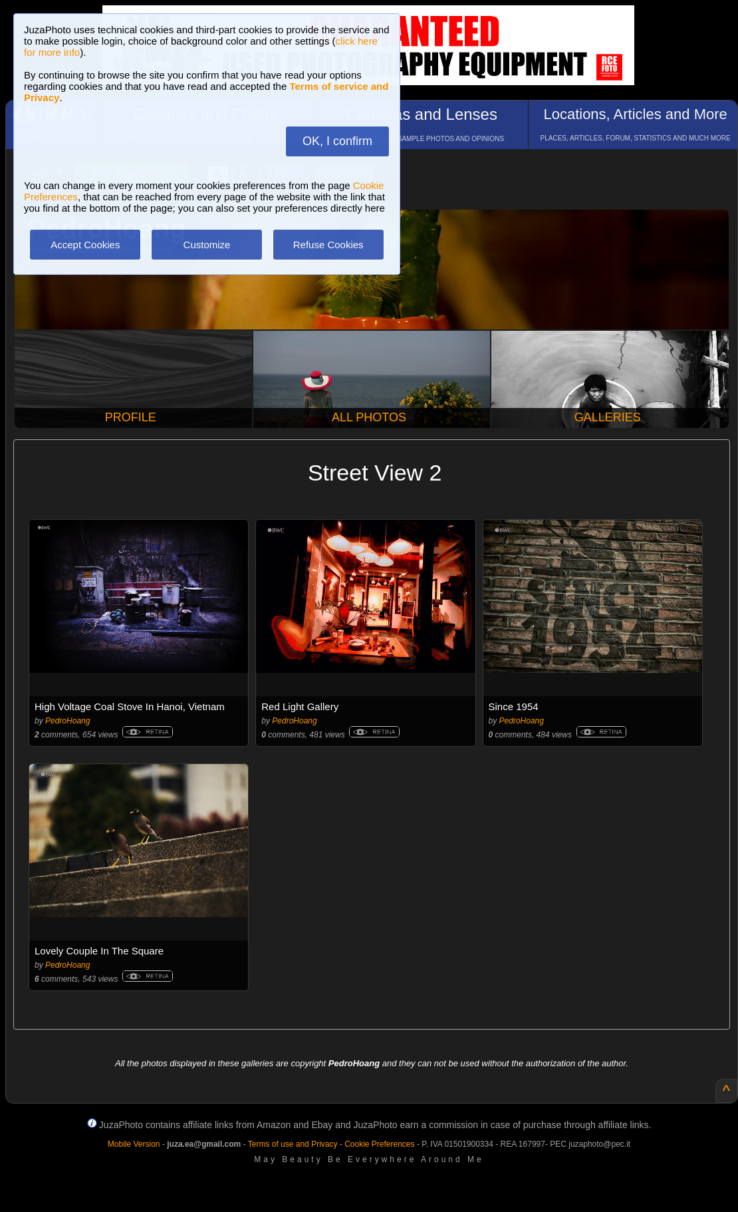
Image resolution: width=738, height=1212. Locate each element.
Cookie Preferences (379, 1144)
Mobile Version (134, 1144)
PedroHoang (67, 720)
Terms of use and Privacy (293, 1144)
